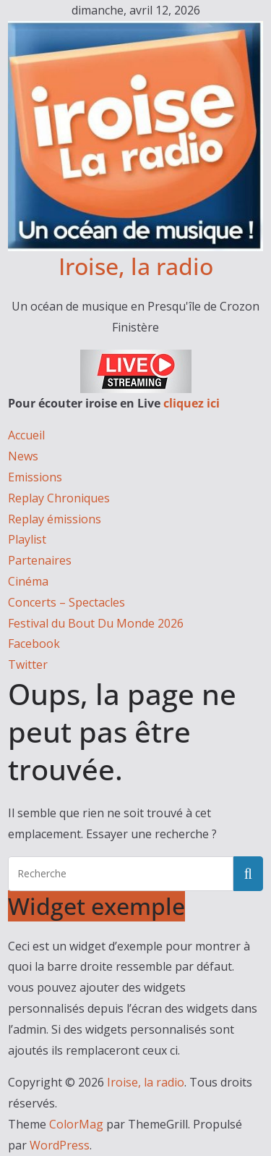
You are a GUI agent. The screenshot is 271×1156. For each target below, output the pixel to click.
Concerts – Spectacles (66, 602)
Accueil (26, 435)
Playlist (27, 539)
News (23, 456)
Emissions (35, 477)
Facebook (34, 643)
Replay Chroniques (59, 498)
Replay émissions (54, 519)
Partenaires (40, 560)
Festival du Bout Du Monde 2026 (96, 623)
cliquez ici (191, 403)
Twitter (28, 664)
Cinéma (28, 581)
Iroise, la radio (136, 266)
